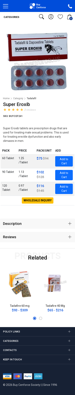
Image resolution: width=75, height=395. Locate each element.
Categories (11, 17)
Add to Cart (64, 161)
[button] (35, 318)
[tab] (37, 224)
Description (12, 224)
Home (6, 98)
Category (18, 98)
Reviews (9, 237)
